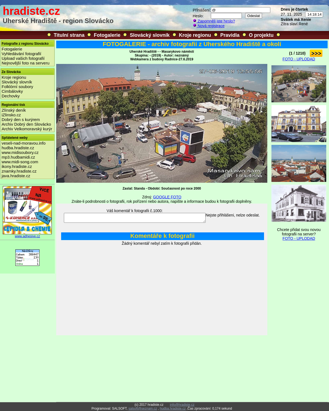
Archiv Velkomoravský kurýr (27, 128)
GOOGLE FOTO (167, 197)
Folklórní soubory (17, 86)
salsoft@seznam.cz (142, 408)
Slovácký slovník (149, 35)
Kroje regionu (195, 35)
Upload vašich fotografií (23, 58)
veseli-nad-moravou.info (24, 143)
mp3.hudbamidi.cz (18, 157)
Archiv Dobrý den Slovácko (26, 124)
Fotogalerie (107, 35)
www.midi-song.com (20, 161)
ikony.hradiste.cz (17, 166)
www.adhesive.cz (27, 234)
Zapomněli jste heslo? (214, 21)
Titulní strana (69, 35)
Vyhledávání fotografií (21, 53)
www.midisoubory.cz (20, 152)
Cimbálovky (12, 91)
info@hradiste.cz (182, 405)
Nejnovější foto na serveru (25, 63)
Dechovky (11, 96)
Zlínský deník (14, 110)
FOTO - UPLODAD (299, 59)
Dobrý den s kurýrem (21, 119)
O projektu (261, 35)
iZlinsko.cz (11, 114)
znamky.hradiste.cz (19, 171)
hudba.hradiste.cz (18, 147)
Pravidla (230, 35)
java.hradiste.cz (16, 175)
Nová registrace (209, 26)
